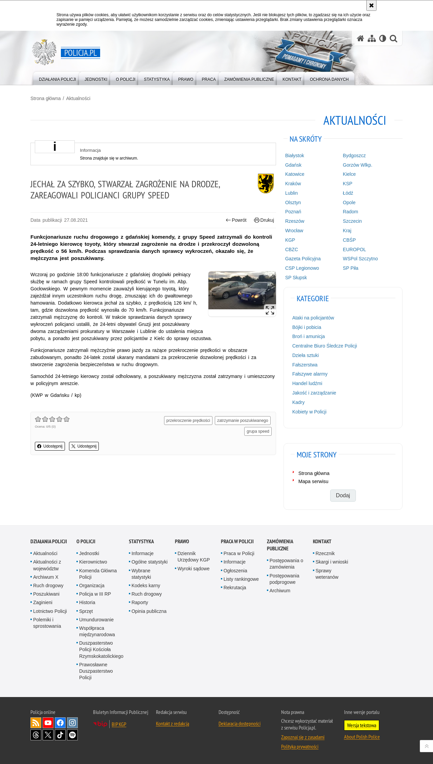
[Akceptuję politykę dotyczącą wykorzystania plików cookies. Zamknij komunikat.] (371, 5)
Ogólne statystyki (150, 562)
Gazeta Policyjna (303, 258)
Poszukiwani (46, 594)
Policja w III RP (95, 594)
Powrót (236, 220)
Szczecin (352, 221)
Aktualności (78, 98)
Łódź (348, 193)
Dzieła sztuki (305, 355)
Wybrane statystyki (141, 574)
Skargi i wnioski (332, 562)
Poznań (293, 211)
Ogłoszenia (235, 570)
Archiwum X (46, 577)
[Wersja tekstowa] (382, 38)
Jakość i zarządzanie (314, 393)
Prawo (182, 541)
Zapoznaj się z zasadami (302, 737)
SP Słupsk (296, 277)
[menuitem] (57, 78)
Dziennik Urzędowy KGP (194, 557)
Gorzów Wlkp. (357, 165)
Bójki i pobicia (306, 327)
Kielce (349, 174)
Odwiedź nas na (48, 722)
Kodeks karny (146, 585)
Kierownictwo (93, 562)
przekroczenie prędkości (188, 420)
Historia (87, 602)
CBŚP (349, 240)
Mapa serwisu (313, 481)
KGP (290, 240)
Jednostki (89, 553)
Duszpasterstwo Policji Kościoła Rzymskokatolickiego (101, 649)
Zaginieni (42, 602)
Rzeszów (294, 221)
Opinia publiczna (149, 611)
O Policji (85, 541)
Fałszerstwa (305, 364)
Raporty (140, 602)
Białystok (294, 155)
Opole (349, 202)
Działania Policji (48, 541)
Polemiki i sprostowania (47, 623)
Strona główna (45, 98)
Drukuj (264, 220)
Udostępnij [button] (50, 446)
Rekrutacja (235, 587)
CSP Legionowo (302, 268)
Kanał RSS (35, 722)
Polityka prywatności (299, 746)
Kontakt (322, 541)
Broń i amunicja (308, 336)
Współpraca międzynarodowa (97, 631)
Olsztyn (293, 202)
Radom (350, 211)
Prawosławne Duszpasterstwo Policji (96, 671)
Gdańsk (293, 165)
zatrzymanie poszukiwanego (242, 420)
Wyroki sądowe (194, 568)
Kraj (347, 230)
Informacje (143, 553)
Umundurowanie (96, 619)
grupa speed (258, 431)
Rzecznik (325, 553)
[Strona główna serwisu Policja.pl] (360, 38)
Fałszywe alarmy (309, 374)
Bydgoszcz (354, 155)
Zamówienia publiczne (280, 545)
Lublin (291, 193)
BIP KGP (119, 724)
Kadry (298, 402)
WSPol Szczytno (360, 258)
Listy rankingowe (241, 579)
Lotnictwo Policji (50, 611)
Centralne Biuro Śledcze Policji (324, 346)
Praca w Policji (237, 541)
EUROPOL (354, 249)
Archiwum (280, 590)
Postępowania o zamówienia (286, 564)
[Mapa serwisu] (372, 38)
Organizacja (92, 585)
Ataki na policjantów (313, 317)
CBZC (291, 249)
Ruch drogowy (48, 585)
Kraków (293, 183)
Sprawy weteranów (327, 574)
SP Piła (351, 268)
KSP (347, 183)
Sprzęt (86, 611)
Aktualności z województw (47, 565)
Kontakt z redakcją (172, 723)
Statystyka (141, 541)
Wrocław (294, 230)
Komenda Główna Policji (98, 574)
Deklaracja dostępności (239, 723)
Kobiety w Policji (309, 411)
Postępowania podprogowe (284, 579)
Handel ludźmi (307, 383)
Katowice (294, 174)
